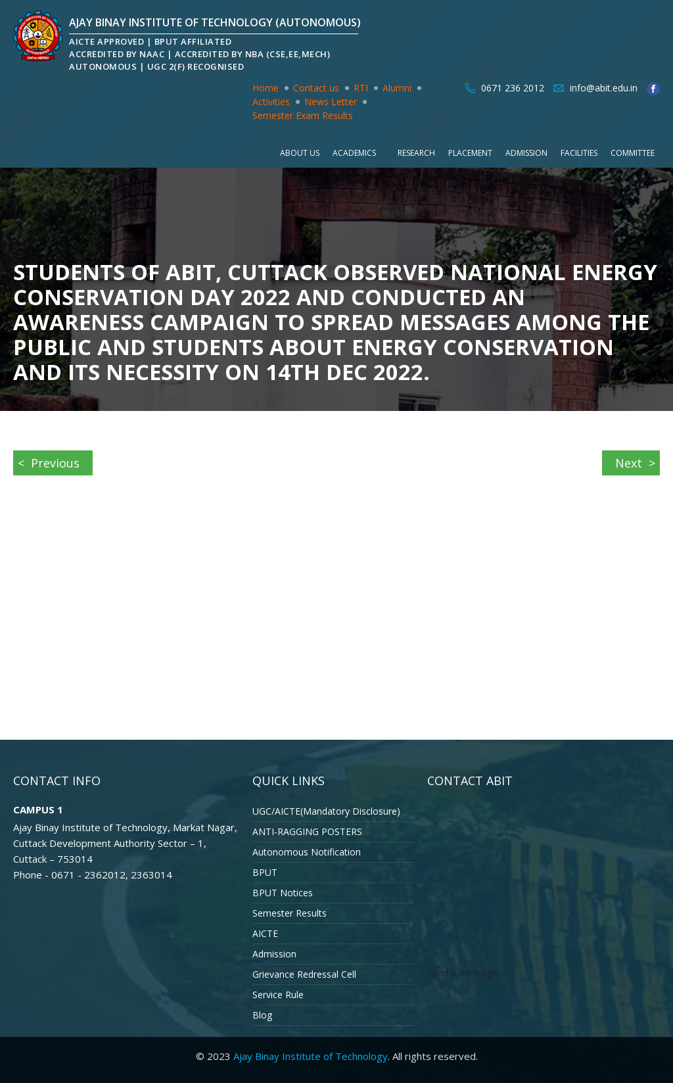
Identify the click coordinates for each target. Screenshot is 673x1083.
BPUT (264, 872)
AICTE (265, 933)
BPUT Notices (282, 892)
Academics (354, 152)
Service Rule (278, 994)
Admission (526, 152)
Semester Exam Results (302, 115)
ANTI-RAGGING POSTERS (307, 831)
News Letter (330, 101)
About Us (299, 152)
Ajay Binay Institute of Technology (310, 1056)
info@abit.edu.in (604, 88)
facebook (653, 88)
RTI (361, 88)
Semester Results (289, 913)
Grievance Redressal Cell (304, 974)
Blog (262, 1015)
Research (416, 152)
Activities (271, 101)
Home (265, 88)
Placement (470, 152)
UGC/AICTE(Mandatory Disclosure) (326, 811)
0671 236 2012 (512, 88)
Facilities (579, 152)
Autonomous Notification (306, 852)
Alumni (397, 88)
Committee (633, 152)
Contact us (316, 88)
